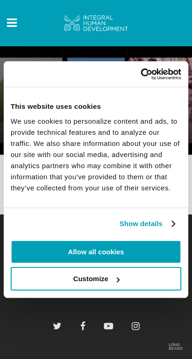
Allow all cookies (96, 252)
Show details (141, 223)
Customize (96, 279)
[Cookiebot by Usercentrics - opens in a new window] (140, 74)
